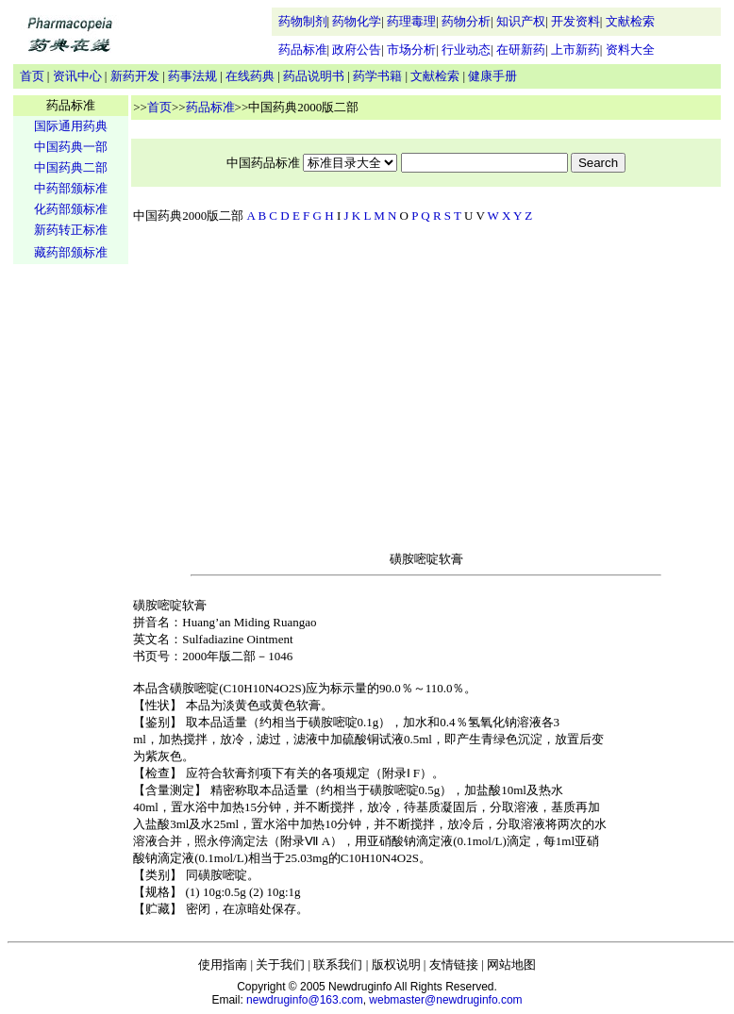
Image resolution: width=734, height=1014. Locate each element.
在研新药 (520, 49)
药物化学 (356, 21)
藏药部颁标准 (71, 252)
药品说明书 (313, 76)
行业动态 (466, 49)
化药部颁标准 (71, 209)
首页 (32, 76)
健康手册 (492, 76)
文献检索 (630, 21)
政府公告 (356, 49)
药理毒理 (411, 21)
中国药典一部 (71, 147)
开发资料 (575, 21)
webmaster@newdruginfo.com (445, 999)
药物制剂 (302, 21)
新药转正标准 (71, 230)
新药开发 (134, 76)
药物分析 (466, 21)
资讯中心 (77, 76)
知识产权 (520, 21)
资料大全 (630, 49)
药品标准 (302, 49)
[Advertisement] (70, 562)
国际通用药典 (71, 126)
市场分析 (411, 49)
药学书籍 (377, 76)
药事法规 (192, 76)
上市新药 (575, 49)
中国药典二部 (71, 167)
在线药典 (250, 76)
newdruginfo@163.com (304, 999)
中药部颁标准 (71, 188)
